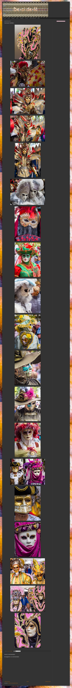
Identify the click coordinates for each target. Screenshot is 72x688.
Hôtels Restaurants (33, 18)
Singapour (21, 18)
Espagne (13, 18)
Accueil (4, 18)
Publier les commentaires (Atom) (13, 683)
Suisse (17, 18)
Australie (26, 18)
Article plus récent (7, 681)
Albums (8, 18)
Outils (39, 18)
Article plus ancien (48, 681)
